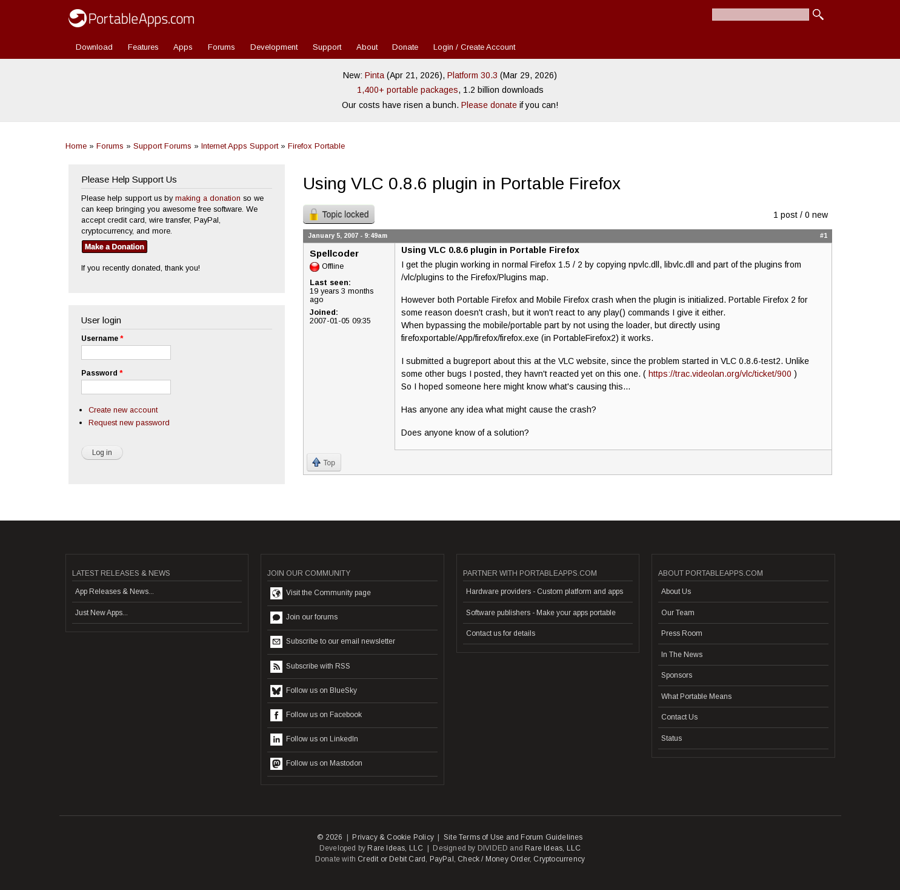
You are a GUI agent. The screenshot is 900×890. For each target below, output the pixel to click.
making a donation (208, 198)
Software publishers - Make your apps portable (541, 613)
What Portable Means (696, 696)
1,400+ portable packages (407, 90)
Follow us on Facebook (316, 715)
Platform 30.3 (472, 75)
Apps (183, 47)
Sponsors (676, 675)
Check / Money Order (494, 859)
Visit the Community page (320, 593)
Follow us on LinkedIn (314, 739)
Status (671, 738)
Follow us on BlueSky (313, 691)
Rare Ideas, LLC (395, 848)
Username (102, 338)
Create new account (123, 409)
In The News (681, 654)
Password (101, 373)
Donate (405, 47)
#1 (823, 235)
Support (327, 47)
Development (274, 47)
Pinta (374, 75)
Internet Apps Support (239, 145)
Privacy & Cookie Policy (393, 837)
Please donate (489, 105)
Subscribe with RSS (310, 667)
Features (143, 47)
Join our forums (304, 618)
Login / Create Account (474, 47)
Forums (221, 47)
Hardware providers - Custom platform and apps (544, 591)
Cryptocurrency (559, 859)
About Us (676, 591)
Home (76, 145)
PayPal (442, 859)
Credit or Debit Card (391, 859)
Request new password (129, 422)
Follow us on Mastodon (316, 764)
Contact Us (679, 717)
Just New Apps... (101, 613)
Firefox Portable (316, 145)
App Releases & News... (114, 591)
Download (94, 47)
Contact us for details (500, 633)
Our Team (678, 613)
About (367, 47)
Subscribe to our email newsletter (332, 642)
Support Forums (162, 145)
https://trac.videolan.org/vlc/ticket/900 (720, 374)
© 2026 (329, 837)
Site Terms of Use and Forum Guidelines (513, 837)
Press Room (681, 633)
